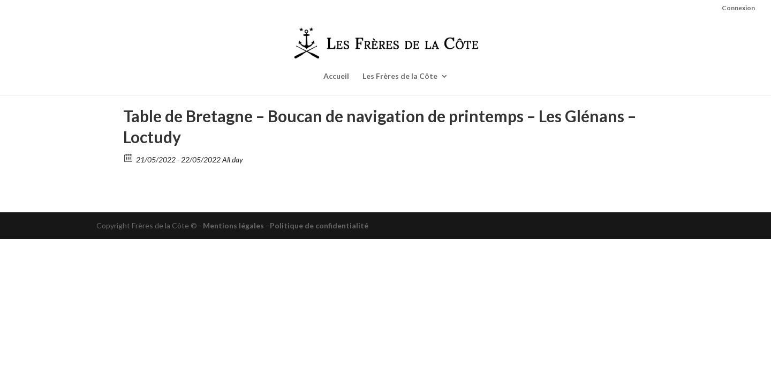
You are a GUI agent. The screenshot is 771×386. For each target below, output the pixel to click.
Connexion (738, 8)
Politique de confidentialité (319, 225)
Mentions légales (233, 225)
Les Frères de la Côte (399, 76)
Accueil (336, 76)
